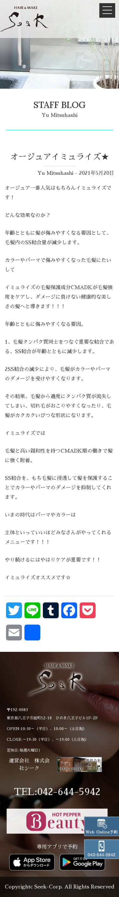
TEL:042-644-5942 (57, 792)
